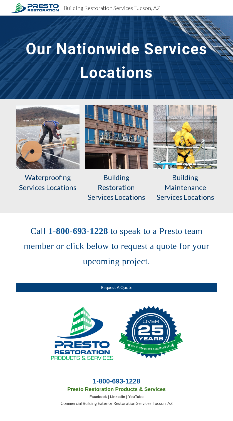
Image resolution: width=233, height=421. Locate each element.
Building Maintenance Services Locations (185, 187)
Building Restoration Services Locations (116, 187)
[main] (116, 57)
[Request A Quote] (116, 287)
